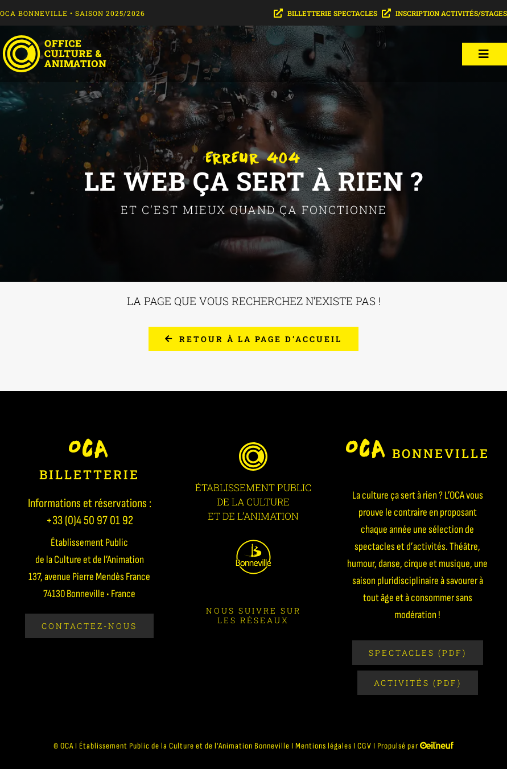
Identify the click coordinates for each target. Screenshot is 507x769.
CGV (364, 746)
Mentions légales (323, 746)
